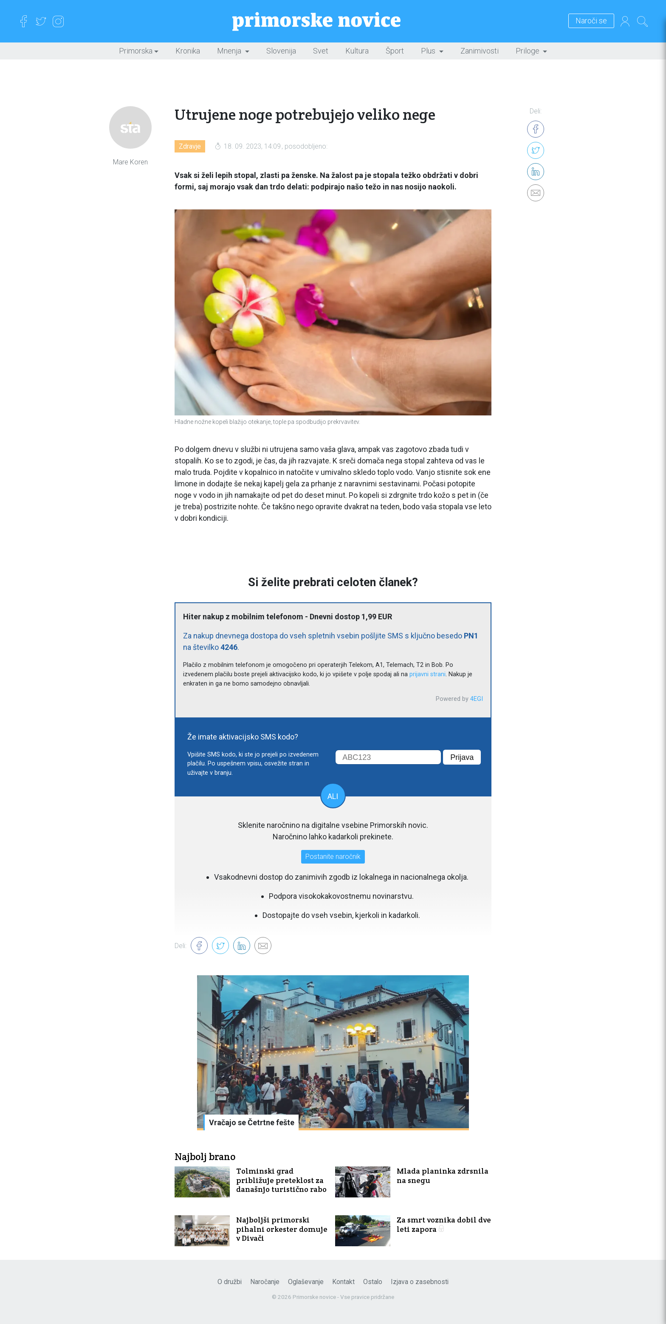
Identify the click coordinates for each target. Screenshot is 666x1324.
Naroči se (591, 21)
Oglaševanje (306, 1282)
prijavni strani (427, 674)
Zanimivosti (479, 50)
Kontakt (343, 1282)
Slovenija (281, 50)
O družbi (229, 1282)
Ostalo (372, 1282)
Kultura (357, 50)
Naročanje (264, 1282)
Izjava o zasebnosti (420, 1282)
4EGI (476, 699)
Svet (320, 50)
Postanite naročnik (333, 857)
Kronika (187, 50)
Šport (395, 50)
